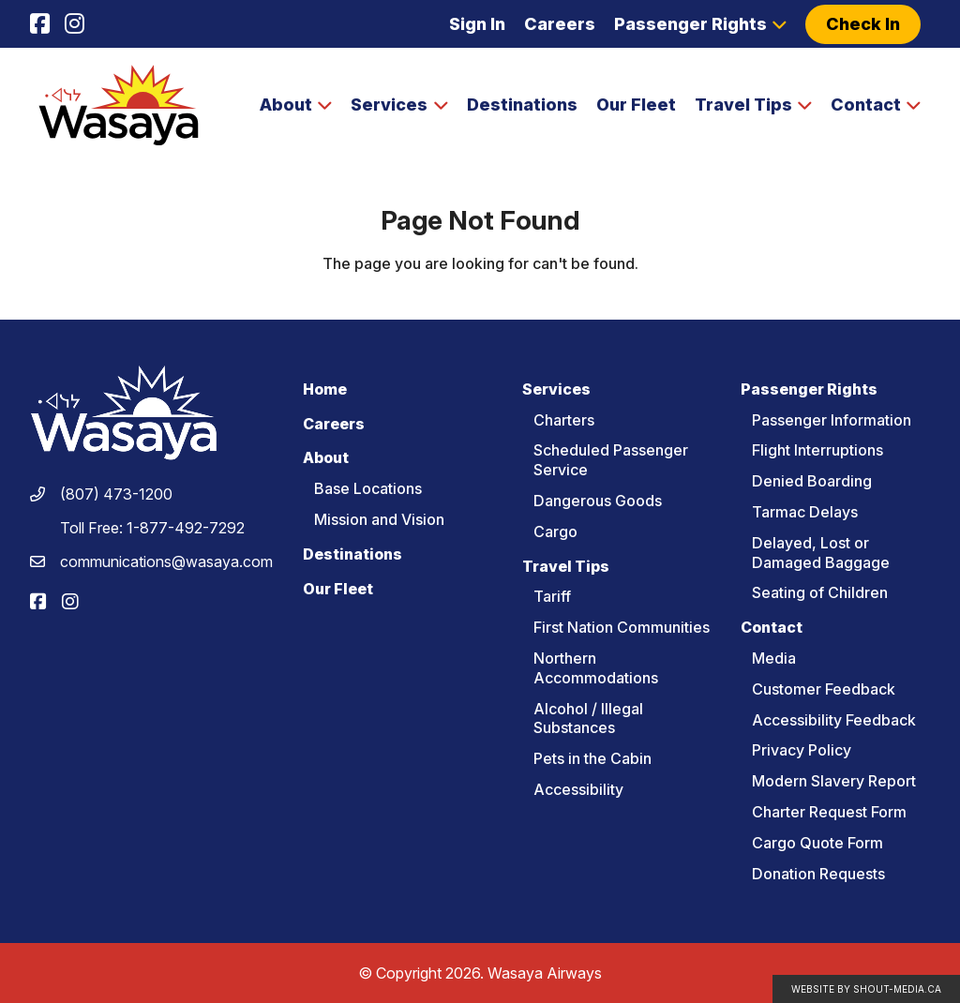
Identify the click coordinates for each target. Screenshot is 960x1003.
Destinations (522, 104)
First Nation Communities (621, 627)
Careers (559, 24)
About (286, 104)
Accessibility (578, 789)
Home (325, 389)
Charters (563, 420)
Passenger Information (831, 420)
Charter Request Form (829, 811)
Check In (863, 24)
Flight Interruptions (817, 450)
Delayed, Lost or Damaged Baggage (821, 552)
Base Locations (368, 488)
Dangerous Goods (597, 500)
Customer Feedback (823, 689)
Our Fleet (636, 104)
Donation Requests (818, 873)
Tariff (552, 596)
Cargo (555, 531)
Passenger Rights (690, 24)
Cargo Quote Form (817, 842)
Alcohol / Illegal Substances (588, 718)
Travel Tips (743, 104)
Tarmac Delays (805, 511)
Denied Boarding (812, 481)
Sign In (477, 24)
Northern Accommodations (595, 668)
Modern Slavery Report (834, 780)
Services (389, 104)
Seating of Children (820, 592)
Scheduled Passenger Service (610, 460)
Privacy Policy (801, 750)
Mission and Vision (379, 519)
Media (774, 658)
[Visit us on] (40, 24)
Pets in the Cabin (592, 758)
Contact (866, 104)
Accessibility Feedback (834, 720)
